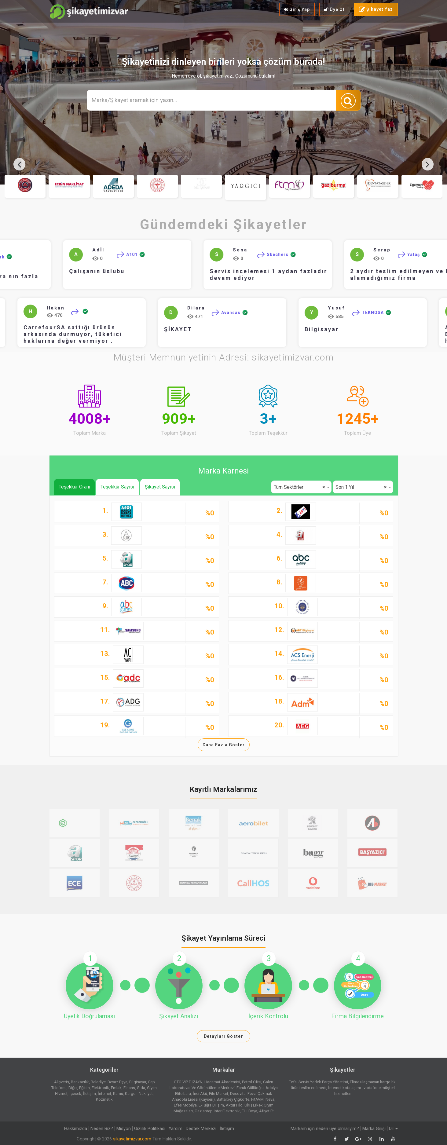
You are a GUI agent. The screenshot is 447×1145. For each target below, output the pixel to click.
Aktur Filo (234, 1105)
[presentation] (19, 164)
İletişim (89, 1093)
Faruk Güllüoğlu (250, 1087)
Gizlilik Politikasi (149, 1128)
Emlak (116, 1087)
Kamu (118, 1093)
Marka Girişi (374, 1128)
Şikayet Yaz (376, 9)
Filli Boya (249, 1111)
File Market (218, 1093)
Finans (129, 1087)
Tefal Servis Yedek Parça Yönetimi (318, 1082)
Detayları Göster (223, 1036)
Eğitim (84, 1087)
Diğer (72, 1087)
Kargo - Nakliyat (139, 1093)
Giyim (152, 1087)
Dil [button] (393, 1128)
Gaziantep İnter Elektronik (217, 1111)
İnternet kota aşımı (345, 1087)
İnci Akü (200, 1093)
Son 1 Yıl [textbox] (361, 487)
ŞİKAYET (146, 329)
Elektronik (100, 1087)
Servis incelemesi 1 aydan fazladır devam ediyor (279, 274)
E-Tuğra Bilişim (211, 1105)
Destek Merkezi (201, 1128)
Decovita (238, 1093)
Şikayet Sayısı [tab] (160, 487)
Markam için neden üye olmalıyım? (325, 1128)
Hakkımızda (75, 1128)
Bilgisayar (290, 329)
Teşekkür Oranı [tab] (74, 487)
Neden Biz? (101, 1128)
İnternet (104, 1093)
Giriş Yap (297, 9)
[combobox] (301, 487)
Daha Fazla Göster (224, 744)
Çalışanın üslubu (107, 271)
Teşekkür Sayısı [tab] (117, 487)
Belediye (98, 1082)
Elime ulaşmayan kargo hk (373, 1082)
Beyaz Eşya (117, 1082)
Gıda (141, 1087)
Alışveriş (61, 1082)
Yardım (175, 1128)
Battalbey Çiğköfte (233, 1099)
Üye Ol (334, 9)
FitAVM (257, 1099)
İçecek (75, 1093)
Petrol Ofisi (251, 1082)
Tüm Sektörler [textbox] (299, 487)
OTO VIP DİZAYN (188, 1082)
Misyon (123, 1128)
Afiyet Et (266, 1111)
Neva (270, 1099)
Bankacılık (80, 1082)
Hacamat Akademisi (222, 1082)
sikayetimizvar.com (132, 1139)
